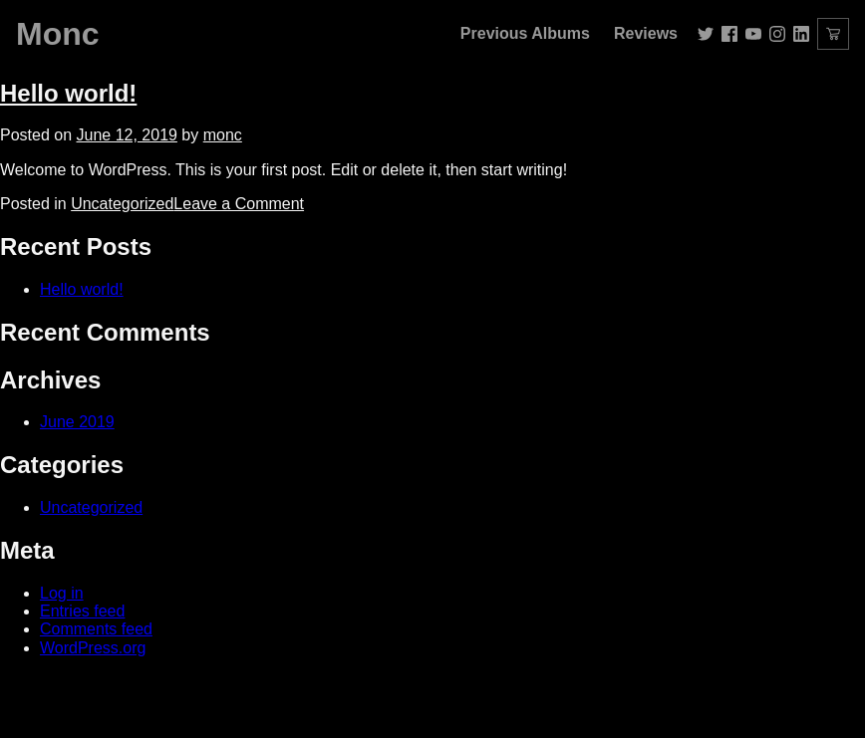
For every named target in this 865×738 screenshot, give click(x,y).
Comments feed (96, 628)
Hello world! (68, 93)
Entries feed (82, 611)
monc (222, 134)
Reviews (646, 33)
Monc (58, 34)
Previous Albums (525, 33)
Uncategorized (122, 203)
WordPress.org (92, 647)
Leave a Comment (238, 203)
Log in (62, 593)
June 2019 (77, 421)
